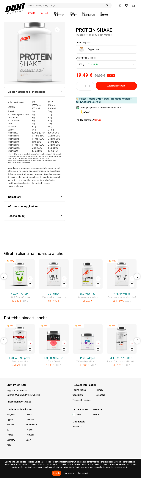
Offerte (31, 13)
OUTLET (44, 13)
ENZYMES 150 (87, 293)
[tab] (34, 92)
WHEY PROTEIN (121, 293)
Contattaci (100, 395)
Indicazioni (14, 197)
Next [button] (137, 276)
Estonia (10, 424)
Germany (11, 440)
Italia (9, 445)
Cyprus (10, 419)
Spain (28, 440)
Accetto (56, 473)
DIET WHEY (53, 293)
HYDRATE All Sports (19, 358)
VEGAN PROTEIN (19, 293)
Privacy (99, 390)
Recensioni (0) (16, 216)
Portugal (30, 434)
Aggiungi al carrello (116, 85)
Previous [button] (4, 276)
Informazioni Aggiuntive (22, 206)
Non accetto (69, 473)
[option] (34, 53)
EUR (95, 414)
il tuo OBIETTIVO (59, 14)
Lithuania (30, 419)
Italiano (76, 426)
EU (8, 429)
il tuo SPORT (73, 14)
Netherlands (31, 424)
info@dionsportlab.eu (19, 401)
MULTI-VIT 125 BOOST (121, 358)
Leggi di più (83, 473)
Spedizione (78, 395)
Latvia (29, 414)
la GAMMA (104, 14)
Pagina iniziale (79, 390)
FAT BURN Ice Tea (53, 358)
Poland (29, 429)
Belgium (11, 414)
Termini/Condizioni (81, 400)
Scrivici (97, 120)
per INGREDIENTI (88, 14)
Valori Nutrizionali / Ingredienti (27, 91)
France (10, 434)
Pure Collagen (87, 358)
